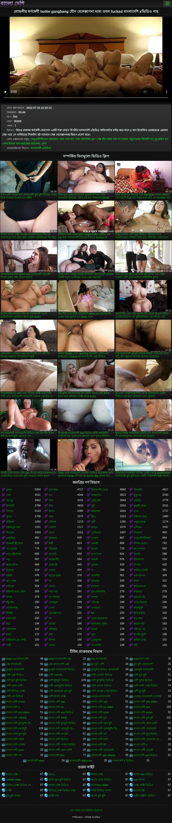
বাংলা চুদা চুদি (98, 795)
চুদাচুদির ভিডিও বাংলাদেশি (105, 669)
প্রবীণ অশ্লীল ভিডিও (144, 795)
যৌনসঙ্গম (11, 629)
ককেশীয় (95, 575)
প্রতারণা (95, 607)
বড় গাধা (138, 618)
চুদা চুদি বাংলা (13, 795)
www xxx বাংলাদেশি (17, 658)
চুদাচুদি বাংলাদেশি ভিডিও (62, 669)
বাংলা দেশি (12, 3)
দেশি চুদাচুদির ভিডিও (102, 680)
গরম (61, 139)
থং (50, 580)
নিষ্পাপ (10, 511)
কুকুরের (138, 495)
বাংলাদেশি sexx (35, 760)
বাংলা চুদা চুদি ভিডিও (60, 779)
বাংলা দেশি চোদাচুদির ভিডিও (105, 728)
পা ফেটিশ (96, 645)
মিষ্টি (51, 543)
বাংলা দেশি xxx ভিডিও (61, 712)
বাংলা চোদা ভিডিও (101, 779)
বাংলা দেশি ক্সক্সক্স (58, 717)
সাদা (18, 143)
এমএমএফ (139, 596)
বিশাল (52, 639)
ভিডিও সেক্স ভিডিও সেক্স (62, 790)
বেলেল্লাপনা (55, 613)
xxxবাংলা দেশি (141, 658)
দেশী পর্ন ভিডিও (14, 696)
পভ (8, 559)
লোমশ (94, 538)
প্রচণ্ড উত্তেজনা (99, 618)
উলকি (137, 554)
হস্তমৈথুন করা (13, 527)
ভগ (166, 139)
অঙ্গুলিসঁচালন (39, 139)
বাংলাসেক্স (139, 790)
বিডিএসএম (140, 586)
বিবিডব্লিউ (139, 613)
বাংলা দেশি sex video (145, 701)
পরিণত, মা (139, 629)
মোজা (52, 645)
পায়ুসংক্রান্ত (134, 139)
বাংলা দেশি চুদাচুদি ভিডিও (62, 723)
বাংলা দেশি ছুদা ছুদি (16, 733)
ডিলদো (10, 570)
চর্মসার (94, 564)
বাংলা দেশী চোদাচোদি (102, 750)
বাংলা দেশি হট (98, 744)
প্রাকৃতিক (10, 538)
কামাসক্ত (95, 511)
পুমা (93, 634)
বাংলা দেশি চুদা (99, 717)
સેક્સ (52, 774)
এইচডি (137, 500)
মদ (50, 618)
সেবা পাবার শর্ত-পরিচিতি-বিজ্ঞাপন (86, 810)
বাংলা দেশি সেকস (15, 744)
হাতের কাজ (55, 575)
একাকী (94, 543)
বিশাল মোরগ (141, 543)
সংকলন (138, 532)
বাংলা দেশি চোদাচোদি (145, 728)
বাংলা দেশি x (13, 707)
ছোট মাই (95, 500)
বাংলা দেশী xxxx (15, 750)
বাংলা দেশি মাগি (99, 739)
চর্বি (135, 645)
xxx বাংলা (139, 779)
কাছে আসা (11, 564)
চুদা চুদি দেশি (97, 664)
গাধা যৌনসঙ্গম (82, 139)
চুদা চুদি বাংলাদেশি (143, 664)
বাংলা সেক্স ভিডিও (59, 785)
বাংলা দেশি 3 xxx (15, 701)
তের (136, 511)
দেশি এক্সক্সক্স (55, 674)
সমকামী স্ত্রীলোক (14, 543)
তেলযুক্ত (53, 602)
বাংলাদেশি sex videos (103, 755)
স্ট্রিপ (93, 516)
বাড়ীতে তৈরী (141, 570)
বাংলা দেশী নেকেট (143, 750)
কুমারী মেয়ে (140, 505)
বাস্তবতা (138, 591)
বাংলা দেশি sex (99, 701)
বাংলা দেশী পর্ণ (14, 755)
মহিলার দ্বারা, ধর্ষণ (15, 591)
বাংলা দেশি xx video (102, 707)
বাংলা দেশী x (140, 744)
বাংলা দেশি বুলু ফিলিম (145, 733)
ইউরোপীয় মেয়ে (99, 489)
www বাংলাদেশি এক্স (60, 658)
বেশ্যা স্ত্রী (53, 564)
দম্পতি (137, 564)
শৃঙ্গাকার (53, 538)
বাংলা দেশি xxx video (18, 712)
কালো (94, 548)
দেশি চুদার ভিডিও (143, 680)
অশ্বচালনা (53, 139)
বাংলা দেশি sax (57, 701)
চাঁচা (104, 139)
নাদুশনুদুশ (138, 607)
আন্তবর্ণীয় (54, 559)
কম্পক (94, 596)
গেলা (51, 607)
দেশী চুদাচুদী (140, 691)
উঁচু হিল (10, 602)
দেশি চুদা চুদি (140, 674)
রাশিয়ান (53, 629)
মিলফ (12, 143)
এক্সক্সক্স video (13, 779)
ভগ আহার (54, 596)
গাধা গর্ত (69, 139)
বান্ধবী (94, 559)
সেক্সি (9, 790)
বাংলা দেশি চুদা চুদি (143, 717)
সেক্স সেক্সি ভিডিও (143, 785)
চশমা (136, 580)
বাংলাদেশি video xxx (81, 760)
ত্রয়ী (93, 521)
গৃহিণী (9, 575)
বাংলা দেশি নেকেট (58, 733)
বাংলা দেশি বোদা (15, 739)
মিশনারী (10, 505)
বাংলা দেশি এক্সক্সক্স (16, 717)
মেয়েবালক (11, 607)
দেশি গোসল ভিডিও (101, 674)
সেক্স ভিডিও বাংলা (101, 790)
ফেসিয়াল (96, 532)
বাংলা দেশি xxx (142, 707)
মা (92, 570)
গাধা (8, 495)
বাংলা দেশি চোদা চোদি (145, 723)
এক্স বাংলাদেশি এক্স (59, 664)
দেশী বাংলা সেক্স (57, 696)
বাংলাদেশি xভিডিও (41, 148)
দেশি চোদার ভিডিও (101, 685)
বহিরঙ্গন (53, 548)
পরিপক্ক (95, 602)
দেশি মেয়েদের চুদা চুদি (60, 691)
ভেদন (5, 143)
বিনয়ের (10, 532)
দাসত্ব (9, 596)
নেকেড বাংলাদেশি (100, 696)
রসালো (95, 586)
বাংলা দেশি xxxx (100, 712)
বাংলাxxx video (99, 785)
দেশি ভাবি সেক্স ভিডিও (146, 685)
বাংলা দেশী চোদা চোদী (60, 750)
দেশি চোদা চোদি (14, 685)
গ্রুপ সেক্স (96, 139)
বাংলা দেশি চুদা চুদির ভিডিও (20, 723)
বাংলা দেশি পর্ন (99, 733)
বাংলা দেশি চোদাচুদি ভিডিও (63, 728)
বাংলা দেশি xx (56, 707)
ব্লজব (161, 139)
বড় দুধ (153, 139)
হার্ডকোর (25, 143)
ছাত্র (8, 623)
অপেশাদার (139, 548)
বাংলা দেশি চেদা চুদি (101, 723)
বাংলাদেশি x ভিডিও (122, 760)
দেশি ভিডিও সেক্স (15, 691)
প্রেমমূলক (96, 639)
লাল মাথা (96, 554)
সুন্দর (9, 516)
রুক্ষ (51, 634)
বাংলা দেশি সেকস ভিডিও (62, 744)
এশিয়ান (138, 527)
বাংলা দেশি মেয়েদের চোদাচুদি (148, 739)
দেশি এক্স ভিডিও (15, 674)
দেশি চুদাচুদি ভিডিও (59, 680)
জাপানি (52, 554)
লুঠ (93, 505)
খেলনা (52, 527)
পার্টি (8, 645)
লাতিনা (10, 586)
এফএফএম (139, 575)
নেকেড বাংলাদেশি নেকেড (147, 696)
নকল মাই (111, 139)
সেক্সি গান (54, 795)
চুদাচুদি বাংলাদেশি (15, 669)
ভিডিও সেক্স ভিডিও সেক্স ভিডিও (20, 785)
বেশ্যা (51, 532)
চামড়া (94, 527)
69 (92, 613)
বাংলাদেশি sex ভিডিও (145, 755)
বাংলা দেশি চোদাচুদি (16, 728)
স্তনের (94, 629)
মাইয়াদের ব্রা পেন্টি (16, 639)
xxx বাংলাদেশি (99, 658)
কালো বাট (139, 623)
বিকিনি (9, 613)
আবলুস (95, 580)
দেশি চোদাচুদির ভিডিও (60, 685)
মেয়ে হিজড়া (140, 602)
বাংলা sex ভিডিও (143, 774)
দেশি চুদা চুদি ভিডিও (16, 680)
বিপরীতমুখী (140, 634)
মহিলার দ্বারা (140, 516)
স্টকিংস (10, 521)
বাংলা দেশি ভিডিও (58, 739)
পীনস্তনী (145, 139)
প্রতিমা (52, 623)
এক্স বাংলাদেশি (14, 664)
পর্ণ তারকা (122, 139)
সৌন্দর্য (52, 521)
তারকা (52, 570)
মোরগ (52, 586)
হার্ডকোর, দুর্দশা (39, 143)
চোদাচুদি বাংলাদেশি (144, 669)
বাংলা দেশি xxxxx (143, 712)
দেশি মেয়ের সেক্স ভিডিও (104, 691)
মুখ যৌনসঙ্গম (98, 591)
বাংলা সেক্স (12, 774)
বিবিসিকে (139, 559)
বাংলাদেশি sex (56, 755)
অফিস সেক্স (140, 639)
